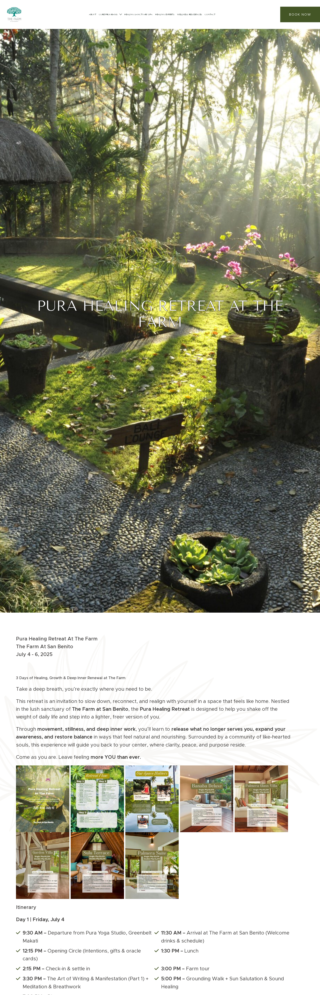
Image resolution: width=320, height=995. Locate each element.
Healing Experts (164, 14)
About (92, 14)
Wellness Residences (189, 14)
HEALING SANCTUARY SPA (138, 14)
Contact (210, 14)
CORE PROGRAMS (108, 14)
